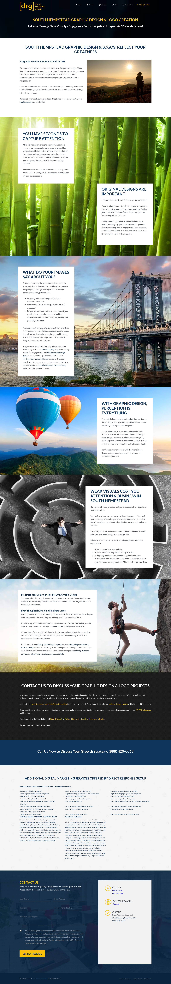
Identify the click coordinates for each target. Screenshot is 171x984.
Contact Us (127, 4)
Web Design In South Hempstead (76, 814)
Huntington (56, 838)
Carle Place (42, 838)
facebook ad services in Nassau (35, 359)
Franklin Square (46, 830)
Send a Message (32, 953)
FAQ (114, 4)
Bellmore (23, 838)
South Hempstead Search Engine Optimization (126, 806)
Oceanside (40, 827)
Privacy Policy (40, 943)
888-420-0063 (143, 4)
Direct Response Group (39, 978)
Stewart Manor (49, 835)
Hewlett (35, 838)
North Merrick (54, 825)
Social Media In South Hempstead (122, 809)
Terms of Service (124, 979)
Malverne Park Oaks (54, 833)
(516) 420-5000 (117, 893)
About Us (103, 4)
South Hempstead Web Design (30, 814)
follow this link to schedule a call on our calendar (84, 719)
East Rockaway (25, 833)
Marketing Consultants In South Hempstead (34, 794)
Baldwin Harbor (25, 827)
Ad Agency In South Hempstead (30, 791)
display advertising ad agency (49, 644)
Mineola (28, 838)
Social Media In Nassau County (81, 853)
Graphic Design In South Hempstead (32, 796)
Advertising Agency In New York (92, 822)
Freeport (34, 825)
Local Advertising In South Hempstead (33, 799)
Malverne (33, 827)
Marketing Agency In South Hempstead (78, 799)
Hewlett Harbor (38, 835)
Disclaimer (147, 979)
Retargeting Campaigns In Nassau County (82, 845)
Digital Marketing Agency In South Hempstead (126, 794)
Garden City (23, 830)
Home (78, 4)
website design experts (118, 704)
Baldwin (29, 822)
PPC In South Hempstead (73, 801)
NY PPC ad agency (143, 710)
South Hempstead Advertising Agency (78, 791)
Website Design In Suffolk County (79, 856)
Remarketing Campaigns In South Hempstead (35, 806)
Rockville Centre (25, 825)
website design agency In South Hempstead (50, 704)
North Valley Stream (26, 835)
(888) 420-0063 (56, 719)
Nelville (49, 838)
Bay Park (44, 833)
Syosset (22, 840)
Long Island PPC (87, 840)
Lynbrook (31, 830)
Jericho (52, 840)
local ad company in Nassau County (52, 365)
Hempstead (37, 822)
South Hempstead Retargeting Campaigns (79, 806)
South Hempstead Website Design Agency (125, 814)
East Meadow (55, 830)
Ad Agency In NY (76, 822)
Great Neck (46, 840)
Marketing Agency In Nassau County (84, 835)
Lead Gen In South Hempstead (75, 796)
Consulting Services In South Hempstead (124, 791)
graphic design (25, 102)
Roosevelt (23, 822)
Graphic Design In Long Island (91, 830)
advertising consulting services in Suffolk (47, 654)
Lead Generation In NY (83, 833)
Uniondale (45, 822)
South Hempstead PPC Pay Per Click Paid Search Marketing (130, 801)
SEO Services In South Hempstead (76, 809)
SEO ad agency (48, 349)
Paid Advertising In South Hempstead (123, 799)
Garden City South (51, 827)
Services (90, 4)
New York (43, 820)
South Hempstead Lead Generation (122, 796)
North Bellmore (35, 833)
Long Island (51, 820)
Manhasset (37, 840)
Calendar (116, 904)
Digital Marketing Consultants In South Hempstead (82, 794)
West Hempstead (44, 825)
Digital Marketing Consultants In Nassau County (80, 827)
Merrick (37, 830)
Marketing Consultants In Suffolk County (91, 825)
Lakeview (52, 822)
